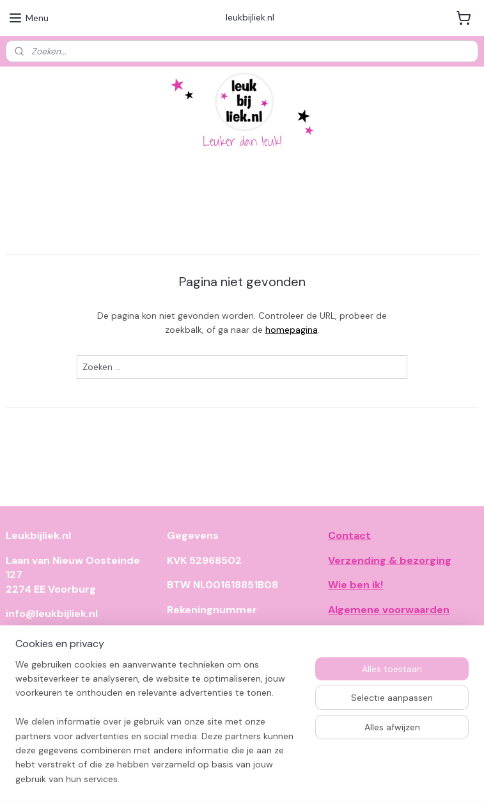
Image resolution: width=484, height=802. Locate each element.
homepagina (291, 329)
